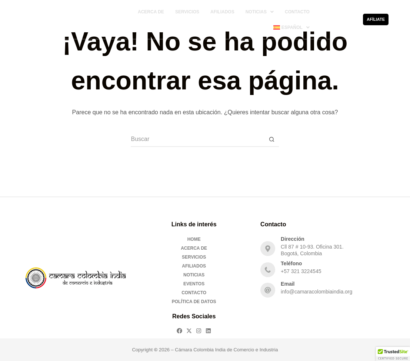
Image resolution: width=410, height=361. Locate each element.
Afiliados (222, 11)
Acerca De (151, 11)
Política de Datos (194, 301)
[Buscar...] (197, 139)
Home (194, 239)
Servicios (187, 11)
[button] (259, 12)
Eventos (193, 283)
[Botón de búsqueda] (271, 139)
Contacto (297, 11)
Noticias (260, 11)
